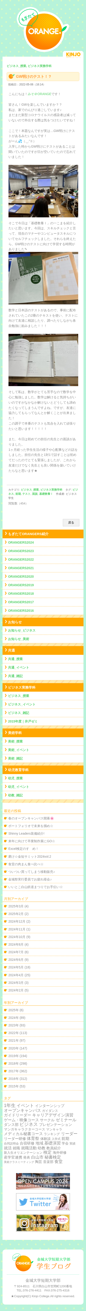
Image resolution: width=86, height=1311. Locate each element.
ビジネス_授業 (30, 489)
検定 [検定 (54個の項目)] (47, 1152)
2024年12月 (16, 921)
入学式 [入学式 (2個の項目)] (56, 1139)
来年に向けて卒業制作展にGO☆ (31, 841)
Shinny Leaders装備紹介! (26, 833)
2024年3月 (16, 983)
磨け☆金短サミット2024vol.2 (29, 856)
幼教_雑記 (15, 795)
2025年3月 (16, 906)
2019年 (13, 1056)
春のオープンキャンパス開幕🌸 (31, 818)
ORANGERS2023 (21, 551)
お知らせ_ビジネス (22, 630)
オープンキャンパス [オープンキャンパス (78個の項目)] (22, 1110)
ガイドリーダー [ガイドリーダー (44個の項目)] (17, 1115)
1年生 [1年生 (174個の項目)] (10, 1105)
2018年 (13, 1063)
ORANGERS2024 (21, 542)
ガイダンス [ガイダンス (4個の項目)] (50, 1111)
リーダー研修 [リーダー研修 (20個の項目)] (15, 1138)
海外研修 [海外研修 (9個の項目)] (60, 1152)
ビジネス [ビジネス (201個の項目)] (28, 1124)
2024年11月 (16, 929)
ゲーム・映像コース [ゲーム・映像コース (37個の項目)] (21, 1120)
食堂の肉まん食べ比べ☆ (26, 864)
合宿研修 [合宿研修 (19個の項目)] (27, 1143)
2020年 (13, 1048)
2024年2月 (16, 990)
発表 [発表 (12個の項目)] (26, 1157)
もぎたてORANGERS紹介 (28, 534)
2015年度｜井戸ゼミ (23, 721)
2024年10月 (16, 937)
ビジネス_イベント (22, 704)
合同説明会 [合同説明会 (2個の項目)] (11, 1143)
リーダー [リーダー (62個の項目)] (69, 1133)
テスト (26, 493)
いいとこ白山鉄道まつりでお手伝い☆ (35, 887)
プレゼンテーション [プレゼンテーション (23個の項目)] (55, 1124)
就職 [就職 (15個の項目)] (16, 1148)
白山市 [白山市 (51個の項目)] (37, 1157)
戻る (71, 522)
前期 (18, 493)
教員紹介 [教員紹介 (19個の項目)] (53, 1148)
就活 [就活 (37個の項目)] (8, 1148)
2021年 (13, 1040)
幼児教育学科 (18, 770)
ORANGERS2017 (21, 602)
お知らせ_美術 (18, 639)
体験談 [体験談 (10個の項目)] (45, 1139)
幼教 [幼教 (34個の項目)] (41, 1148)
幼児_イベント (18, 787)
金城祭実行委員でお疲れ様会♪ (30, 879)
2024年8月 (16, 944)
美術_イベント (18, 750)
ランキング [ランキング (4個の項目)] (52, 1134)
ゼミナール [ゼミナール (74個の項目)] (66, 1119)
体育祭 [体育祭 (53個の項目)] (33, 1138)
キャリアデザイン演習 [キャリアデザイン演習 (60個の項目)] (52, 1115)
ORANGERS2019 (21, 585)
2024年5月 (16, 967)
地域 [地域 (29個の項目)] (39, 1143)
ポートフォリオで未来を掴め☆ (30, 826)
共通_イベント (18, 667)
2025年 (13, 1010)
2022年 (13, 1033)
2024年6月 (16, 959)
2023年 (13, 1025)
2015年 (13, 1086)
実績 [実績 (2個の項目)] (72, 1143)
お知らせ (15, 622)
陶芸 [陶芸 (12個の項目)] (38, 1162)
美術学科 (15, 733)
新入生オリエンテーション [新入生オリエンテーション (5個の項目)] (23, 1152)
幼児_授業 (15, 778)
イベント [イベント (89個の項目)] (25, 1105)
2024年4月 (16, 975)
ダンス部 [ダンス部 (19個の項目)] (11, 1125)
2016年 (13, 1079)
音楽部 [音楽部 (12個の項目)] (48, 1162)
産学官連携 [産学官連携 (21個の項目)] (13, 1157)
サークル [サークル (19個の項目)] (47, 1120)
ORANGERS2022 (21, 559)
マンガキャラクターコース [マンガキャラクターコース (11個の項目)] (24, 1129)
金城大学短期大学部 (43, 1280)
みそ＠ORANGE (39, 94)
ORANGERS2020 (21, 576)
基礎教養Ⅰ (46, 493)
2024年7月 (16, 952)
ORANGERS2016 (21, 610)
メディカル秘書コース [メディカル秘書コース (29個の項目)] (23, 1134)
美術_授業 (15, 741)
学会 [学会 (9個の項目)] (65, 1143)
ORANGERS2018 (21, 593)
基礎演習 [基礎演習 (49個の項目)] (52, 1143)
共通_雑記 (15, 676)
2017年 (13, 1071)
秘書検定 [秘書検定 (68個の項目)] (52, 1157)
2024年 (13, 1018)
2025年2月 (16, 914)
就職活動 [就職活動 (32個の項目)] (29, 1148)
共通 (11, 650)
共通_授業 (15, 659)
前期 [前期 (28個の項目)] (65, 1138)
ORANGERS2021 (21, 568)
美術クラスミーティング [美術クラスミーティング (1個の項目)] (19, 1162)
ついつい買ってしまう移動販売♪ (31, 872)
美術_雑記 (15, 758)
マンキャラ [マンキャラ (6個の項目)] (54, 1129)
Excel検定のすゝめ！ (23, 849)
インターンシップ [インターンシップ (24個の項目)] (49, 1106)
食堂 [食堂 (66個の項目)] (58, 1161)
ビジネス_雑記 (18, 713)
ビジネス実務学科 (51, 489)
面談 (35, 493)
